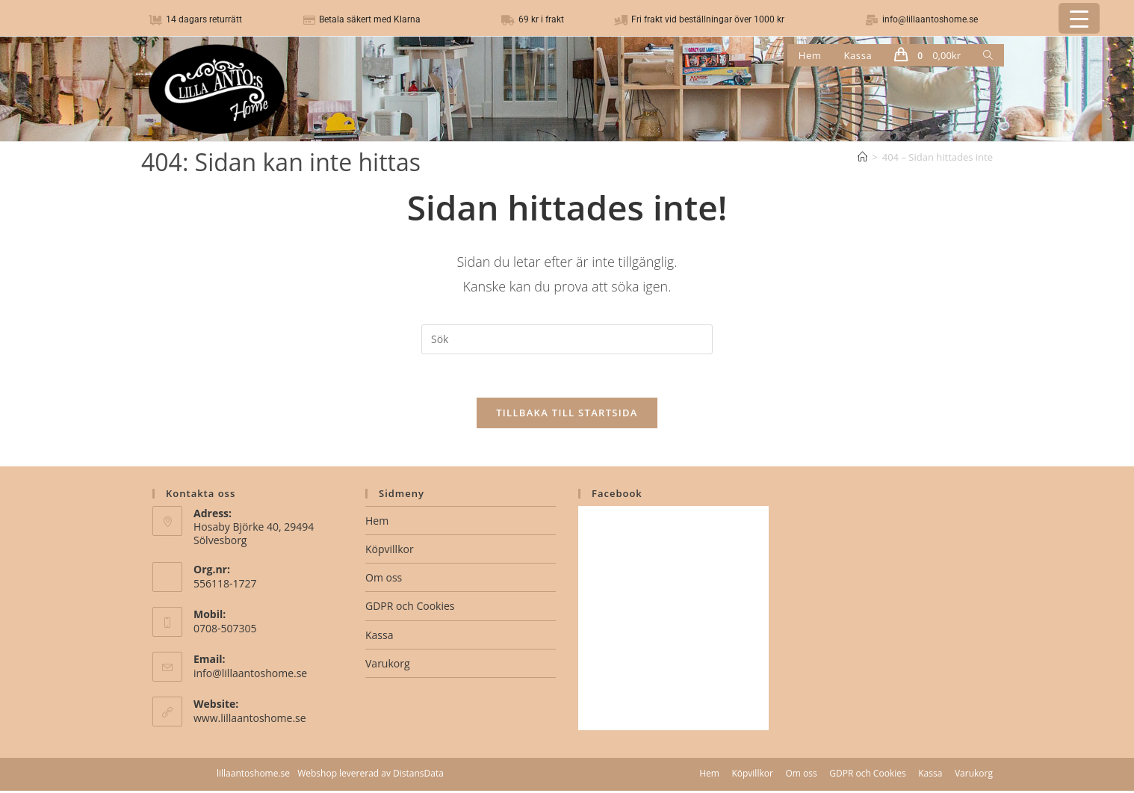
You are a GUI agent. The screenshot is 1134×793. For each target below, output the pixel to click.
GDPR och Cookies (409, 609)
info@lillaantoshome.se (250, 675)
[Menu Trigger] (1079, 18)
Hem (376, 523)
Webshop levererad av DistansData (370, 775)
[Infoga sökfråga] (567, 339)
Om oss (383, 580)
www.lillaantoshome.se (249, 720)
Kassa (379, 637)
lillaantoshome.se (253, 775)
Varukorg (387, 665)
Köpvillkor (389, 551)
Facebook (617, 495)
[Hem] (862, 157)
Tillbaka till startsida (567, 415)
